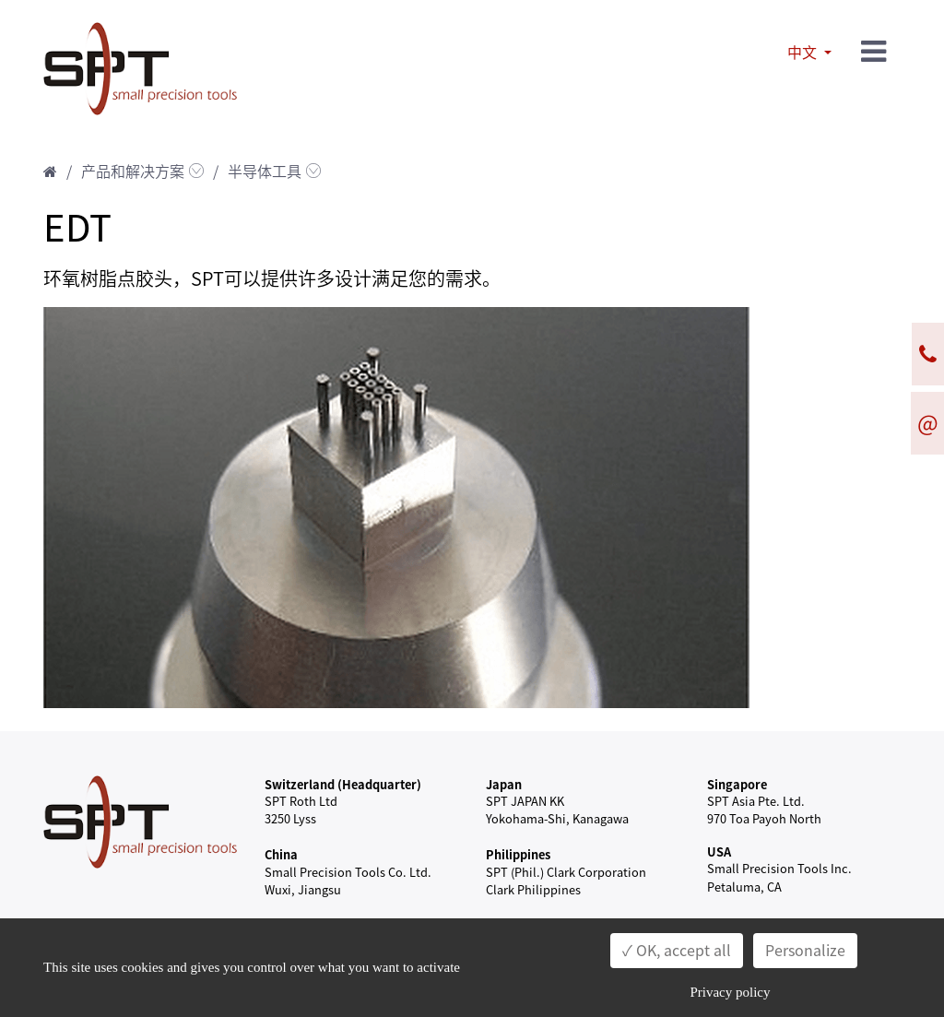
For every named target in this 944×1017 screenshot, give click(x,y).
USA (719, 851)
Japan (504, 784)
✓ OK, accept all (676, 950)
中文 (803, 52)
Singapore (737, 784)
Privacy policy (730, 992)
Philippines (518, 854)
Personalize (805, 950)
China (281, 854)
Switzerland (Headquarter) (343, 784)
